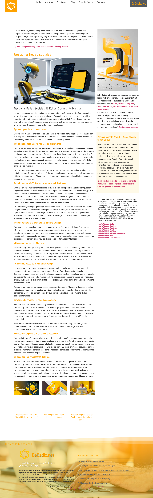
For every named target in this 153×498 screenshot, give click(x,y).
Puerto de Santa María (123, 106)
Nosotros (49, 2)
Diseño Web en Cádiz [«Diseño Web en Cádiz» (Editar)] (105, 224)
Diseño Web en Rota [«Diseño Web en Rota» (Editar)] (105, 236)
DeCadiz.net (43, 455)
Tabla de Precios (86, 2)
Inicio (38, 2)
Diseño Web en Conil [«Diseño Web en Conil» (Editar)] (105, 230)
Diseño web (62, 2)
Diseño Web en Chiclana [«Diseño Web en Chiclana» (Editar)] (107, 226)
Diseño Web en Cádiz (85, 487)
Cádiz (114, 104)
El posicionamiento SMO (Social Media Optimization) (94, 474)
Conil (99, 106)
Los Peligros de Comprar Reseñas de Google (54, 416)
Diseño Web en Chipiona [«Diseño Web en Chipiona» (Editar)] (107, 228)
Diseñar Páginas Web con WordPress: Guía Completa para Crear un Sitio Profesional (103, 470)
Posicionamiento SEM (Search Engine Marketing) (92, 483)
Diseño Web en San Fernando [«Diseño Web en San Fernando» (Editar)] (109, 238)
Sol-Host (100, 487)
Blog (73, 2)
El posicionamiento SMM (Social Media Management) (26, 416)
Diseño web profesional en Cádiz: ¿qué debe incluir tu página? (82, 417)
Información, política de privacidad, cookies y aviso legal (76, 489)
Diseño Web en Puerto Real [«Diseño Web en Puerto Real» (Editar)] (108, 232)
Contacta (101, 2)
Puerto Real (107, 106)
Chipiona (130, 104)
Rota (136, 106)
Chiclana (122, 104)
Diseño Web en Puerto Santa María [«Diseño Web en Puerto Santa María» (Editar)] (111, 234)
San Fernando (103, 109)
